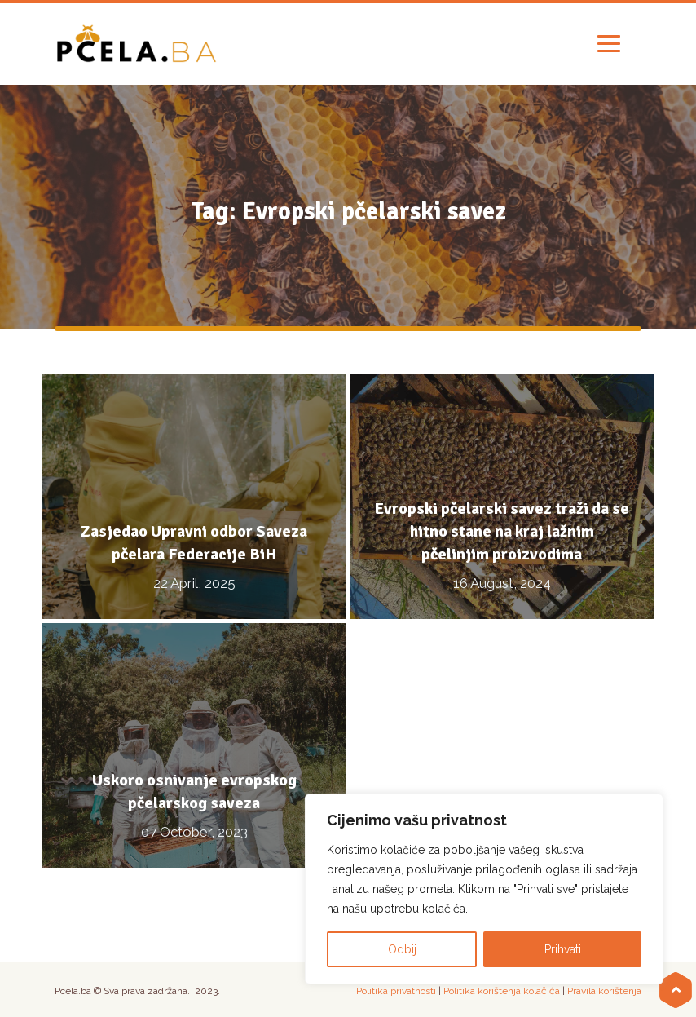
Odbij (402, 949)
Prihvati (562, 949)
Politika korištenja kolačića (501, 991)
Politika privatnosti (396, 991)
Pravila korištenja (604, 991)
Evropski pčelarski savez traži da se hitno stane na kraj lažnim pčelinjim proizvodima (502, 531)
